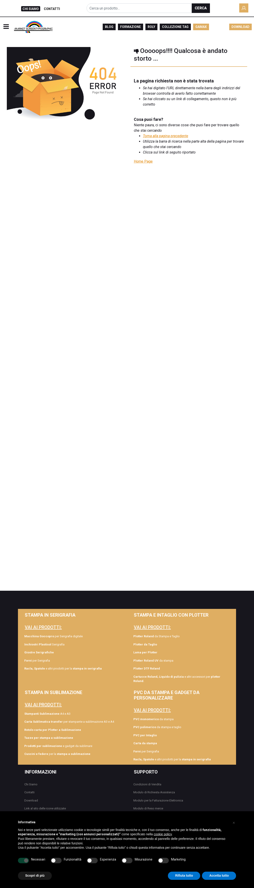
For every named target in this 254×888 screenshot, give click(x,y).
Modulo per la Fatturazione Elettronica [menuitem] (158, 800)
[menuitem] (63, 652)
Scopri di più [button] (35, 875)
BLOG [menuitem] (109, 27)
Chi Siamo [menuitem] (30, 784)
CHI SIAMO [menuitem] (30, 9)
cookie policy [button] (163, 834)
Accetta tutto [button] (219, 875)
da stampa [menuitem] (153, 660)
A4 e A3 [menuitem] (47, 713)
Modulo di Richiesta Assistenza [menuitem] (154, 792)
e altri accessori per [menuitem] (176, 679)
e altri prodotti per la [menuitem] (63, 668)
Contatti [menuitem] (29, 792)
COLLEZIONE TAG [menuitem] (175, 27)
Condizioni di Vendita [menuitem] (147, 784)
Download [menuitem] (31, 800)
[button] (201, 8)
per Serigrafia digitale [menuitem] (53, 636)
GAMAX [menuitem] (201, 27)
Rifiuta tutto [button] (184, 875)
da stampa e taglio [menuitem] (157, 727)
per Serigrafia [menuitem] (37, 660)
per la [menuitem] (57, 754)
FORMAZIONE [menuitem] (130, 27)
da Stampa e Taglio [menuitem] (156, 636)
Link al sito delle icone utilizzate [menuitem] (45, 808)
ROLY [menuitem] (151, 27)
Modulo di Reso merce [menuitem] (148, 808)
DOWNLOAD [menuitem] (240, 27)
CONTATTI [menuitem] (52, 9)
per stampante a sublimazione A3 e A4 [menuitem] (69, 721)
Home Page (143, 161)
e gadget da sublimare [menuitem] (58, 746)
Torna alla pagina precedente (165, 136)
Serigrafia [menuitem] (44, 644)
